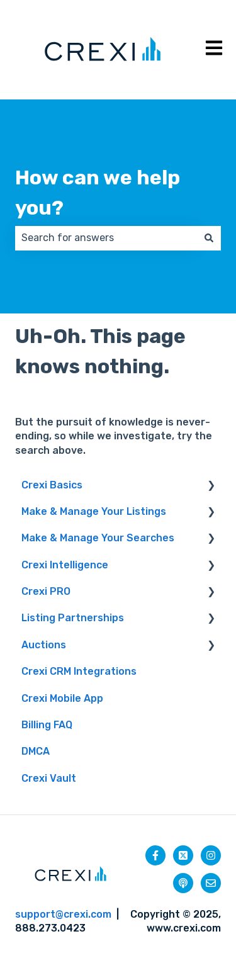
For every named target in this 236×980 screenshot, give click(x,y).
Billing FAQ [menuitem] (46, 725)
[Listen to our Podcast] (183, 883)
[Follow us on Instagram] (211, 855)
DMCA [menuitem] (35, 751)
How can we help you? (97, 193)
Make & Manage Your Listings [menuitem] (93, 511)
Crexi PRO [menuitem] (45, 591)
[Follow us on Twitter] (183, 855)
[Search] (209, 238)
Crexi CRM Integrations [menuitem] (79, 671)
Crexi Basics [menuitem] (51, 485)
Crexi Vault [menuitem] (48, 778)
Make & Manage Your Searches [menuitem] (97, 538)
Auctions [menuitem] (43, 645)
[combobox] (106, 238)
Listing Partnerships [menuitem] (72, 618)
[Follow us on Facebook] (155, 855)
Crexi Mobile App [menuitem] (62, 698)
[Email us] (211, 883)
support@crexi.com (63, 914)
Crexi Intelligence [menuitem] (64, 565)
